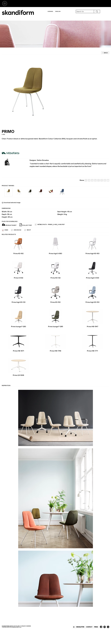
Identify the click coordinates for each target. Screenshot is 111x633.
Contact (89, 627)
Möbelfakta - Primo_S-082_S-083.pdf (50, 225)
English (57, 11)
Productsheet (9, 225)
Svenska (50, 11)
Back (105, 53)
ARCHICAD (16, 230)
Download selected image (11, 202)
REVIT (27, 230)
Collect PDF (25, 224)
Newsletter (80, 627)
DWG (5, 230)
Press (96, 627)
